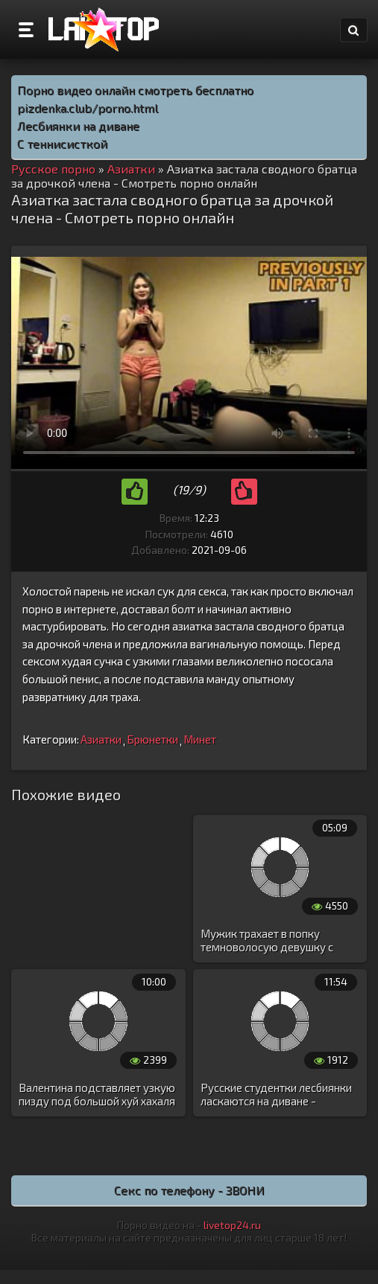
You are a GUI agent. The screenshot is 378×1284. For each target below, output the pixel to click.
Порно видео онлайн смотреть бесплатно (135, 90)
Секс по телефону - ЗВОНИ (189, 1190)
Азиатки (101, 739)
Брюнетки (152, 739)
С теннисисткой (62, 143)
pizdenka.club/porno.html (87, 107)
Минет (199, 739)
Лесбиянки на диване (78, 125)
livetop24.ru (232, 1224)
